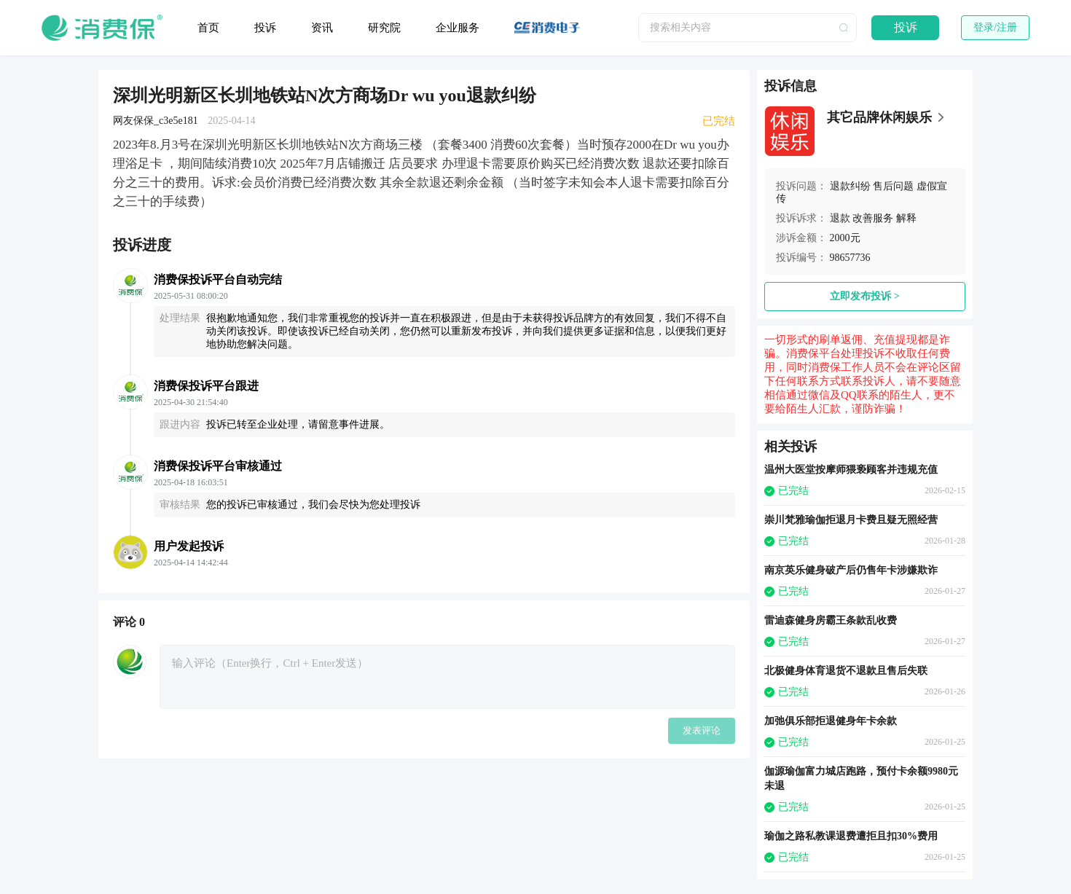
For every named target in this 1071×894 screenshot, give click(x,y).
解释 (906, 218)
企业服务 (457, 28)
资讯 (322, 28)
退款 (840, 218)
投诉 (265, 28)
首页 (208, 28)
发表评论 (702, 730)
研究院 (384, 28)
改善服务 (872, 218)
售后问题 (893, 186)
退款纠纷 (850, 186)
